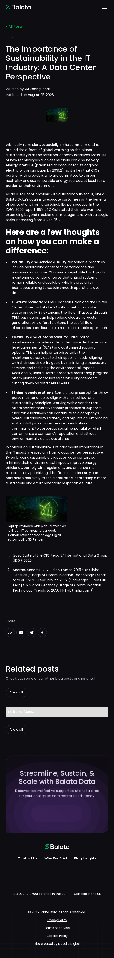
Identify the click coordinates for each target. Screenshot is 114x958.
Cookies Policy (57, 936)
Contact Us (28, 858)
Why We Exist (55, 858)
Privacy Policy (57, 920)
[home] (18, 6)
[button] (104, 7)
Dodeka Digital (69, 944)
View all (16, 692)
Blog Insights (85, 858)
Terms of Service (57, 928)
